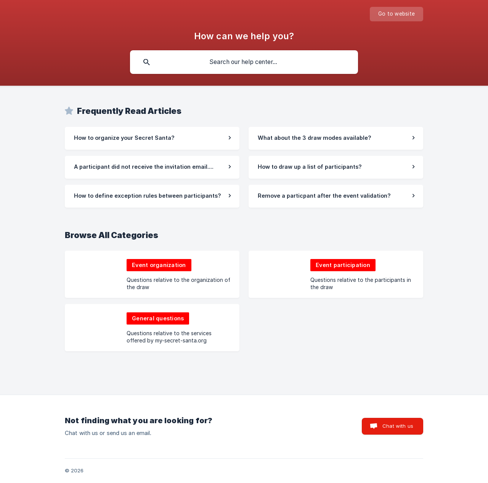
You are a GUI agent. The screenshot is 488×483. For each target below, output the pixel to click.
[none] (396, 14)
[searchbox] (244, 62)
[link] (152, 138)
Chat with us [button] (397, 426)
